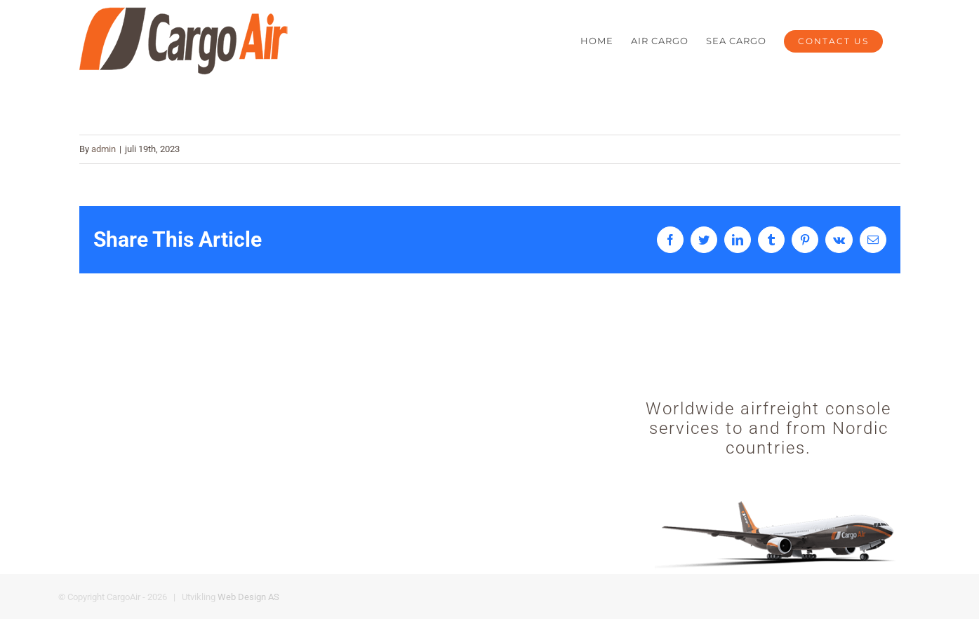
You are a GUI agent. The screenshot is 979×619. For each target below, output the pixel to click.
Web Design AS (248, 597)
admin (103, 149)
